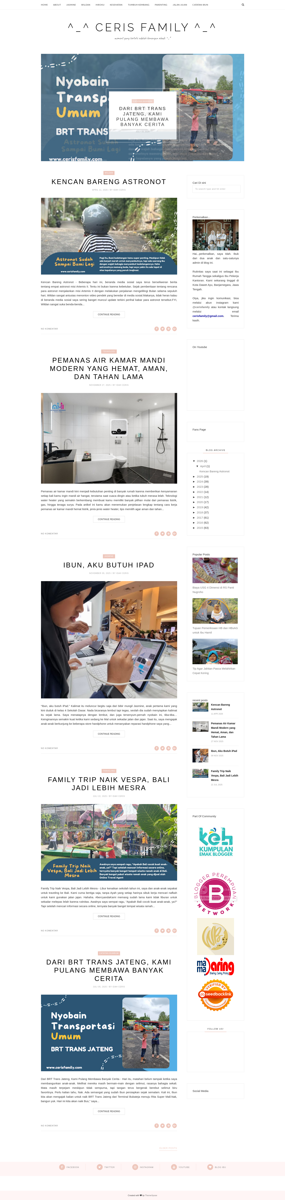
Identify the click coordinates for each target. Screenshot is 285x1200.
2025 (200, 476)
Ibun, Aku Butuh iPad (109, 565)
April (203, 466)
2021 (200, 497)
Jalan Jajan (180, 5)
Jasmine (71, 5)
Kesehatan (116, 5)
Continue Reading (109, 314)
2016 (200, 522)
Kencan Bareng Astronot (109, 182)
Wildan (85, 5)
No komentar (49, 329)
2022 (200, 491)
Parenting (161, 5)
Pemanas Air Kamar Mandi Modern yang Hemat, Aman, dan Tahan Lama (109, 369)
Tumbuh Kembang (138, 5)
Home (44, 5)
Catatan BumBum (142, 101)
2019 (200, 507)
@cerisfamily (201, 307)
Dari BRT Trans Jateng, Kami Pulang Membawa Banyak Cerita (142, 116)
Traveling (109, 771)
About (57, 5)
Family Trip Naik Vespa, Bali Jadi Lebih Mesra (109, 784)
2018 (200, 512)
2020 (200, 502)
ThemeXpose (151, 1195)
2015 (200, 527)
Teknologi (109, 351)
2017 (200, 517)
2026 (200, 461)
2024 (200, 481)
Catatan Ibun (200, 5)
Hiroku (100, 5)
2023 (200, 486)
